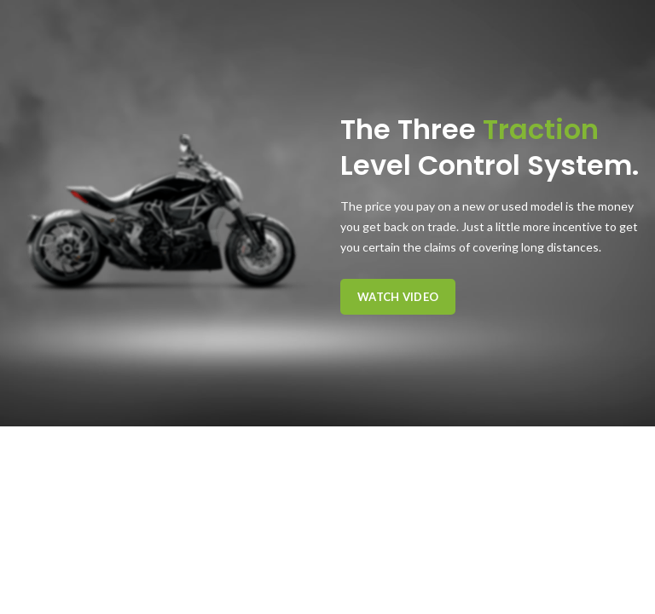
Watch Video (397, 297)
